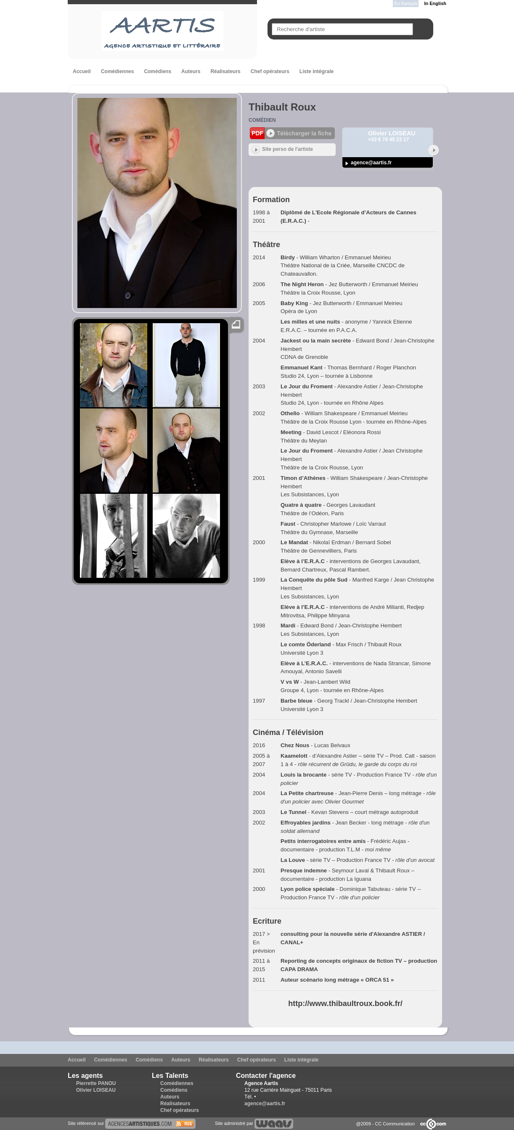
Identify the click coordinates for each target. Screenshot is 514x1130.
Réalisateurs (225, 71)
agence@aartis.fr (371, 163)
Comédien (262, 120)
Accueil (82, 71)
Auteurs (190, 71)
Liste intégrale (316, 71)
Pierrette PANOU (96, 1083)
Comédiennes (117, 71)
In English (435, 3)
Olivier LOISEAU (96, 1090)
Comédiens (157, 71)
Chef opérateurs (270, 71)
